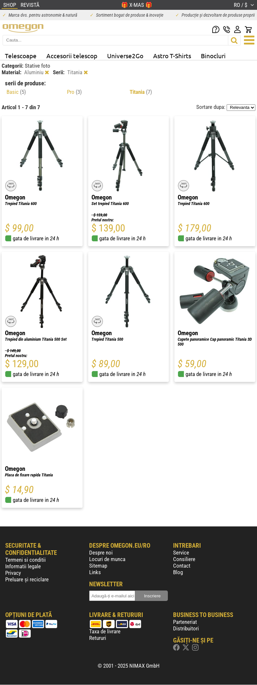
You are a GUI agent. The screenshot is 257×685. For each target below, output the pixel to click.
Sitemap (98, 565)
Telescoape (21, 56)
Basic (16, 92)
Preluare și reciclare (27, 579)
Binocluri (213, 56)
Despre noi (101, 552)
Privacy (13, 573)
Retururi (97, 638)
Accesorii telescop (71, 56)
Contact (181, 565)
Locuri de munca (107, 559)
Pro (74, 92)
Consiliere (184, 559)
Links (95, 572)
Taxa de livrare (104, 631)
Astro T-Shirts (172, 56)
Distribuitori (186, 628)
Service (181, 552)
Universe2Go (125, 56)
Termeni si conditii (25, 560)
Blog (178, 572)
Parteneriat (185, 622)
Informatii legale (23, 566)
